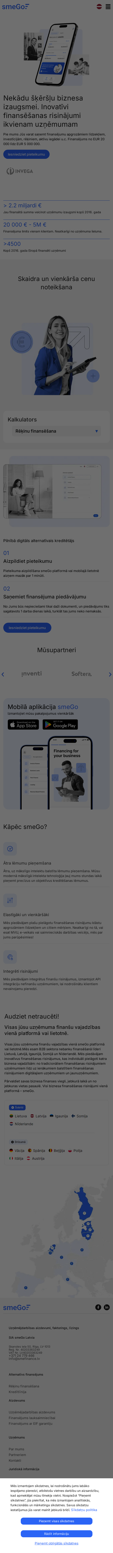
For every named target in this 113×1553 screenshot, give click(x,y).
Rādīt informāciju (56, 1534)
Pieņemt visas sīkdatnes (56, 1521)
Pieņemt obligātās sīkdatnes (56, 1543)
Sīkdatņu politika (84, 1510)
